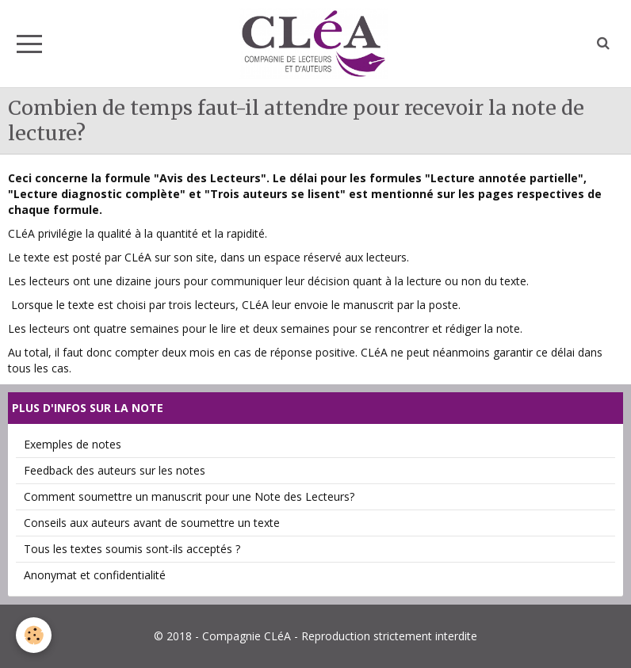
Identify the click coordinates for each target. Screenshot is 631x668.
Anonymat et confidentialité (95, 574)
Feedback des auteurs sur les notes (114, 470)
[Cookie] (34, 635)
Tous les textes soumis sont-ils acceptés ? (132, 548)
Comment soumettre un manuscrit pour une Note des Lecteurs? (189, 496)
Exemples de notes (72, 444)
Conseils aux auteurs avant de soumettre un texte (152, 522)
